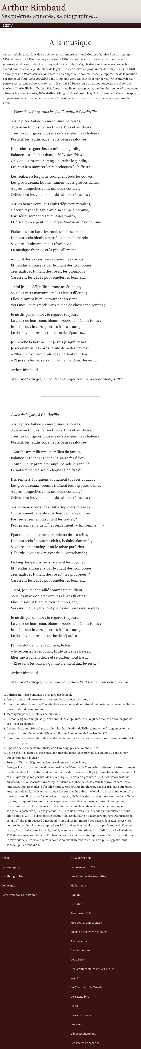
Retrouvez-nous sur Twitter (19, 895)
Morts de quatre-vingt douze (88, 932)
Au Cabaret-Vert (80, 858)
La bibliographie (12, 876)
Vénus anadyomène (83, 1034)
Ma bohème (78, 885)
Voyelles (76, 978)
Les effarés (77, 959)
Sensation (76, 904)
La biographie (10, 867)
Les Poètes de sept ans (85, 1043)
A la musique (79, 941)
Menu (8, 26)
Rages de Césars (80, 1015)
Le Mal (74, 1006)
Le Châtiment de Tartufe (86, 987)
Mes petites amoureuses (86, 922)
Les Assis (76, 1024)
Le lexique (8, 885)
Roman (75, 895)
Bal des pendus (80, 950)
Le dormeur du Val (82, 867)
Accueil (6, 858)
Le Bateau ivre (79, 996)
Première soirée (80, 913)
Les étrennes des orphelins (88, 876)
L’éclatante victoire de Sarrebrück (92, 969)
